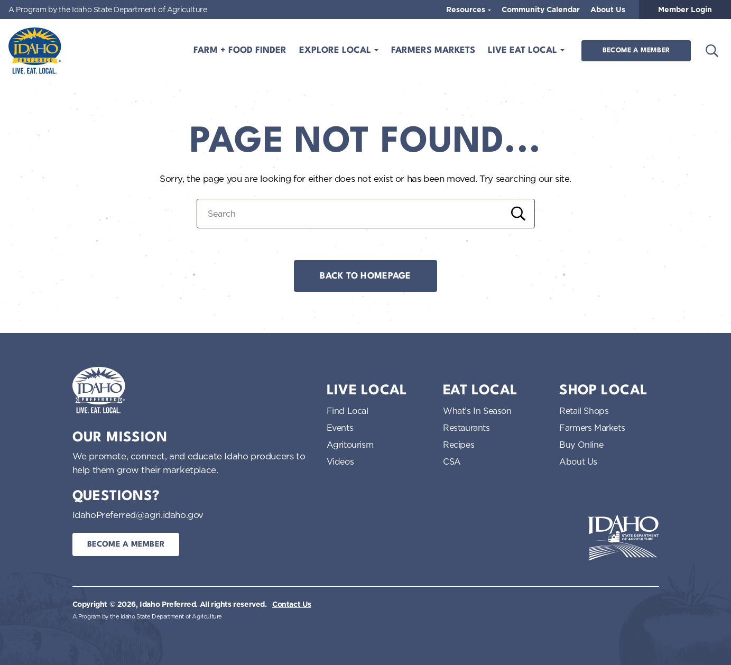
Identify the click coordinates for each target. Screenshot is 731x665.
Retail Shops (583, 410)
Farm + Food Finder (239, 50)
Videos (340, 461)
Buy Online (581, 444)
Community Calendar (541, 9)
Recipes (458, 444)
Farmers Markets (433, 50)
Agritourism (350, 444)
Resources (466, 9)
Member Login (685, 9)
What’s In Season (477, 410)
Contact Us (291, 604)
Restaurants (466, 427)
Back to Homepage (365, 276)
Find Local (347, 410)
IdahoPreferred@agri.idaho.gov (137, 514)
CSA (452, 461)
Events (340, 427)
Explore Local (336, 50)
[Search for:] (366, 213)
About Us (607, 9)
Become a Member (636, 50)
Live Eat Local (524, 50)
